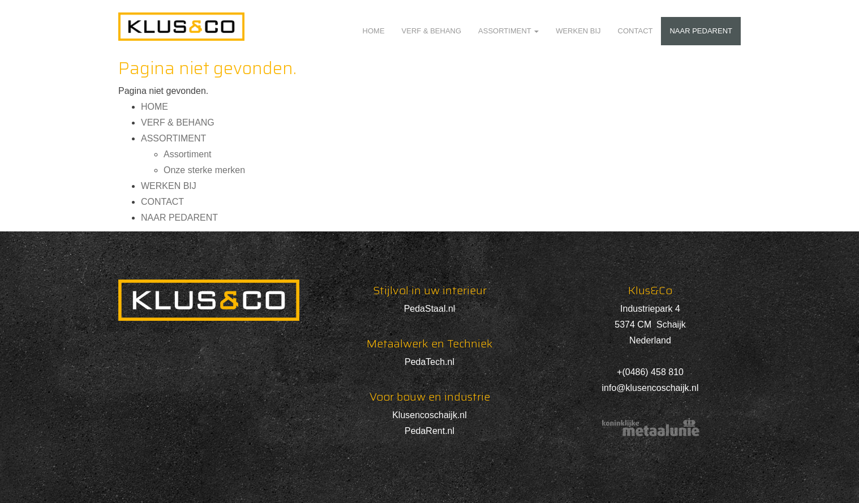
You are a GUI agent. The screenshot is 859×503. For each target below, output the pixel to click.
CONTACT (635, 31)
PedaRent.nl (429, 431)
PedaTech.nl (429, 362)
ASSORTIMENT (508, 31)
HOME (374, 31)
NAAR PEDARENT (700, 31)
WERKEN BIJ (578, 31)
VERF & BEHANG (431, 31)
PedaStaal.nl (430, 308)
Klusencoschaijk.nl (429, 415)
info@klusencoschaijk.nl (650, 388)
